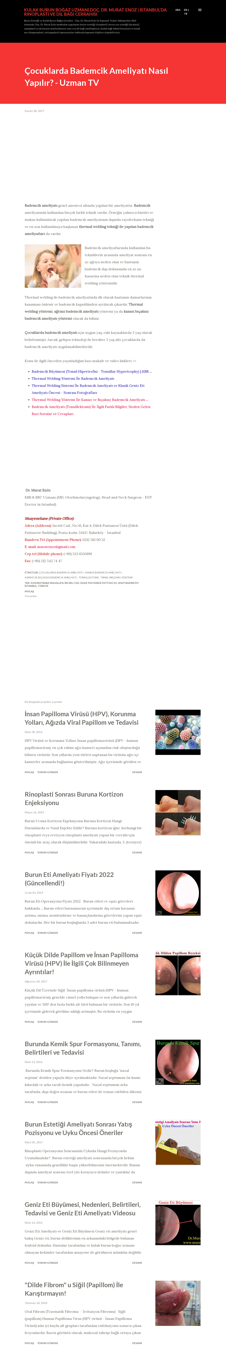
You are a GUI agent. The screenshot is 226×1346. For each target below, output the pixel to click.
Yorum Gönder (47, 772)
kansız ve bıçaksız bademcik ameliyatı (51, 577)
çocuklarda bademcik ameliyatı (61, 572)
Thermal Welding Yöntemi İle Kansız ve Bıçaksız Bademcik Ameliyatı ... (90, 399)
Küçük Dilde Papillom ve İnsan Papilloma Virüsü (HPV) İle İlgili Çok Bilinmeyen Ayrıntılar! (81, 963)
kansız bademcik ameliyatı (103, 572)
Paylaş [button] (29, 591)
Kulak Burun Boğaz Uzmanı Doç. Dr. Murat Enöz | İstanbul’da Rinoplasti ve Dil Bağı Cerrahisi (95, 12)
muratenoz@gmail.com (56, 546)
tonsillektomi (89, 577)
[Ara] (177, 10)
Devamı (137, 772)
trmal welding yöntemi (116, 577)
